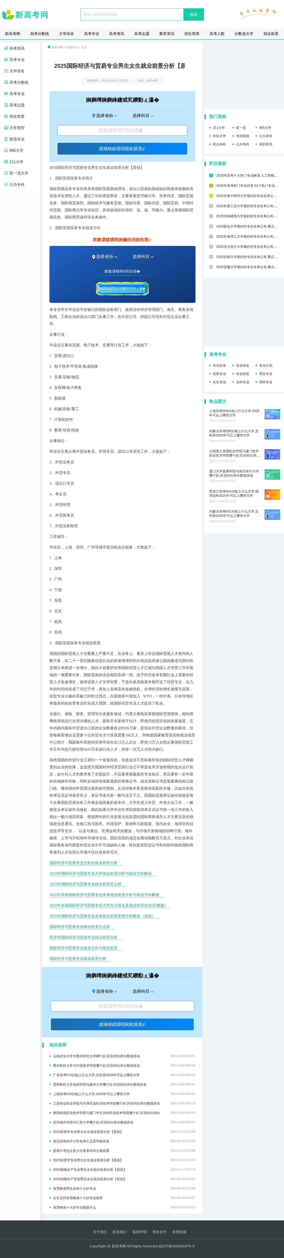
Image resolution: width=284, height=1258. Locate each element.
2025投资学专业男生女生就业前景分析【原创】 (124, 1131)
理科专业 (265, 382)
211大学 (13, 162)
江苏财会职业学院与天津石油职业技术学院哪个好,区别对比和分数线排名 (124, 1103)
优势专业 (72, 47)
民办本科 (219, 144)
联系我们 (120, 1232)
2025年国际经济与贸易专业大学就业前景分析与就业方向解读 (100, 873)
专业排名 (242, 365)
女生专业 (219, 382)
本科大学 (219, 136)
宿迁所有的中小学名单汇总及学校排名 (124, 1141)
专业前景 (242, 374)
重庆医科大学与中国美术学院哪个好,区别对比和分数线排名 (124, 1065)
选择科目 (141, 115)
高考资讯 (116, 34)
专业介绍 (265, 365)
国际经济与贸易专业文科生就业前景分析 (83, 863)
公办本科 (265, 136)
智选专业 (14, 139)
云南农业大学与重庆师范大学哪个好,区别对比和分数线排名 (124, 1056)
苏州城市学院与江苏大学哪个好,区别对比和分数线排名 (124, 1122)
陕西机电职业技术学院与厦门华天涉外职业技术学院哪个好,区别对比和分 (124, 1112)
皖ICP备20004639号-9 (177, 1246)
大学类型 (14, 128)
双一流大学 (16, 173)
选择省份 (104, 115)
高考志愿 (141, 34)
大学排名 (66, 34)
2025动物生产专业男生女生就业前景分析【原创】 (124, 1179)
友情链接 (179, 1232)
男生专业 (265, 374)
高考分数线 (39, 34)
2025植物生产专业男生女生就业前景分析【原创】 (124, 1169)
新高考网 (12, 34)
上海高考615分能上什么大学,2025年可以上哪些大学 (124, 1093)
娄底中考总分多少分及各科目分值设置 (124, 1150)
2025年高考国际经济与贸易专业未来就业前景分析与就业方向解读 (104, 895)
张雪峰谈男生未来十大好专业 (124, 1188)
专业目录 (219, 365)
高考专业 (91, 34)
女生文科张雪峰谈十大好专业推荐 (124, 1197)
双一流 (241, 128)
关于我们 (100, 1232)
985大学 (13, 150)
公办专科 (14, 185)
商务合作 (159, 1232)
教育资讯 (166, 34)
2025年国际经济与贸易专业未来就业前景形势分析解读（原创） (102, 916)
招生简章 (192, 34)
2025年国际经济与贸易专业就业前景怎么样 (85, 884)
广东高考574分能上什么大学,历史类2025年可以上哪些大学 (124, 1075)
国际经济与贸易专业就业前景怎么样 (79, 927)
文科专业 (242, 382)
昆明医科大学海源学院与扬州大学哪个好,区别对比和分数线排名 (124, 1084)
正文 (84, 47)
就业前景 (271, 34)
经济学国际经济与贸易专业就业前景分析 (83, 937)
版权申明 (140, 1232)
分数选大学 (244, 34)
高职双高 (265, 144)
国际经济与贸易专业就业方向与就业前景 (83, 948)
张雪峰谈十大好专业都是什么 (124, 1207)
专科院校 (242, 136)
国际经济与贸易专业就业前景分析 (77, 959)
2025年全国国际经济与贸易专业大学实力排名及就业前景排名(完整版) (107, 905)
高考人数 (217, 34)
